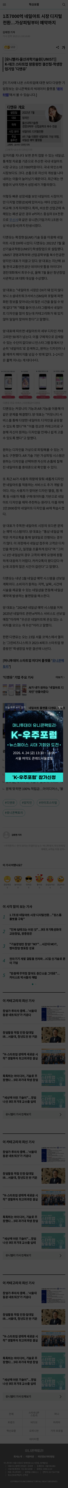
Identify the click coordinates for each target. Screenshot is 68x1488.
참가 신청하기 (34, 777)
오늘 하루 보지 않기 (15, 707)
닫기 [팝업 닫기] (60, 707)
